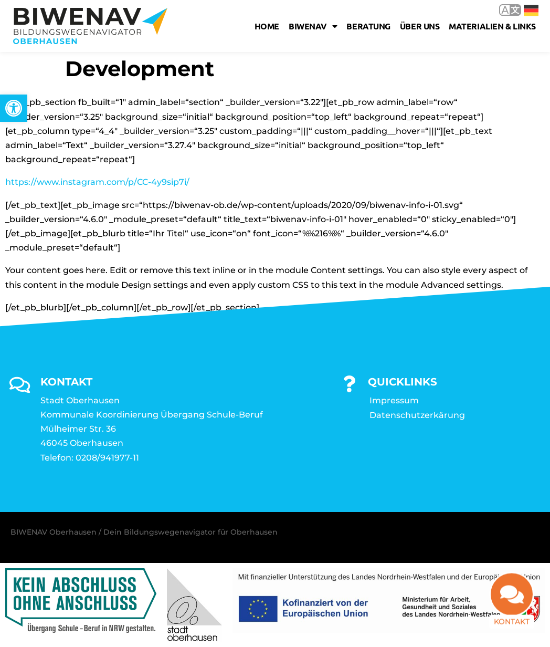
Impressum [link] (394, 400)
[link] (13, 108)
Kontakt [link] (512, 628)
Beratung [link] (368, 26)
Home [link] (267, 26)
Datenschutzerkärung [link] (417, 415)
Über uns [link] (419, 26)
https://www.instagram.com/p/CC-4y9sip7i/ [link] (97, 182)
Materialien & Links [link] (492, 26)
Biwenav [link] (313, 26)
